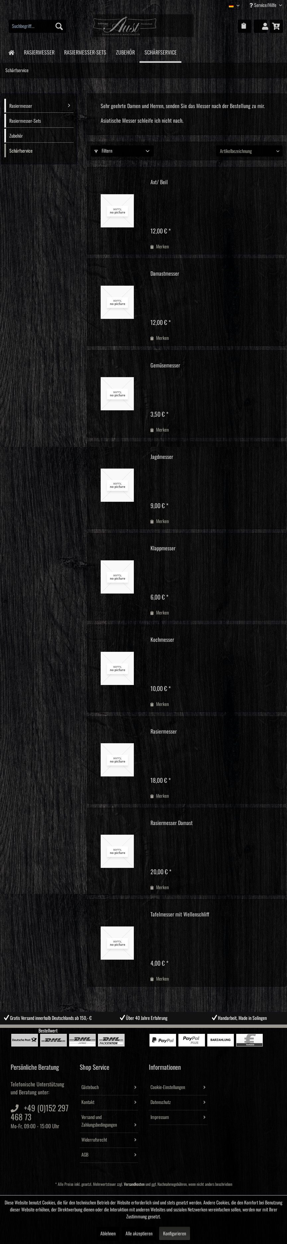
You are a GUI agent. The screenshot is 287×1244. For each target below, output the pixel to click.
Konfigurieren (174, 1233)
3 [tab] (148, 1029)
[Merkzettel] (244, 26)
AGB (84, 1155)
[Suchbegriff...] (37, 26)
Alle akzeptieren (139, 1233)
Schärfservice (21, 151)
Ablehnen (108, 1233)
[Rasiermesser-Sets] (85, 51)
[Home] (11, 52)
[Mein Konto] (260, 26)
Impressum (159, 1117)
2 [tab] (138, 1029)
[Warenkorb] (276, 26)
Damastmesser (164, 273)
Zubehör (16, 136)
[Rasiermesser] (39, 51)
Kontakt (87, 1102)
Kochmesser (162, 639)
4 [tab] (158, 1029)
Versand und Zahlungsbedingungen (99, 1121)
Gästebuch (90, 1087)
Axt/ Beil (159, 182)
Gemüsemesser (165, 365)
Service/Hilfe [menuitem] (263, 5)
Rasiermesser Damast (171, 823)
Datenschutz (160, 1102)
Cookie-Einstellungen (167, 1087)
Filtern (103, 151)
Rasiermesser (39, 105)
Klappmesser (162, 548)
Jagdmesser (161, 457)
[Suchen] (59, 26)
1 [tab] (128, 1029)
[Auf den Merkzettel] (159, 247)
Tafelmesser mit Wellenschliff (179, 914)
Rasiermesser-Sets (25, 121)
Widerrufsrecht (94, 1140)
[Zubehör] (125, 51)
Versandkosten (134, 1184)
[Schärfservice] (160, 52)
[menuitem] (37, 26)
